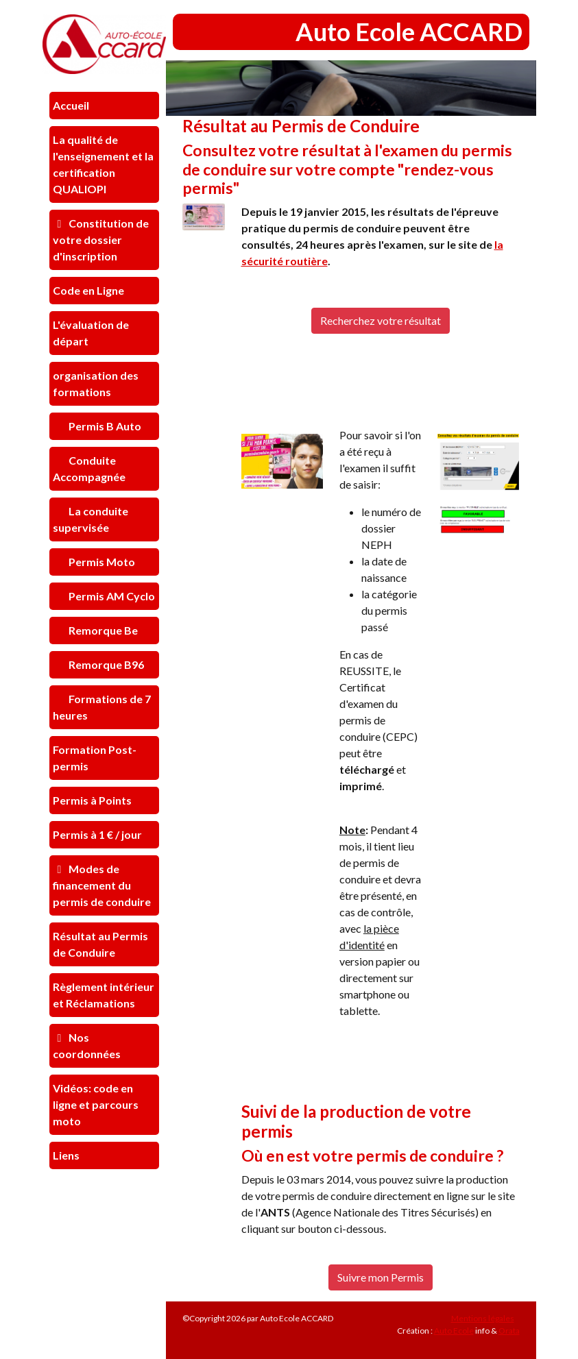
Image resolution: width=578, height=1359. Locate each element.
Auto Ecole (454, 1330)
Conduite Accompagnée (89, 468)
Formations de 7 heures (102, 707)
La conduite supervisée (90, 519)
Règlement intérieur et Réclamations (103, 994)
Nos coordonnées (87, 1045)
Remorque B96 (105, 664)
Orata (509, 1330)
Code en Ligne (88, 290)
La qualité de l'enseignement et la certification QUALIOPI (103, 164)
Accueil (71, 105)
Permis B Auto (104, 425)
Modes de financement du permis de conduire (102, 885)
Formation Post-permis (94, 757)
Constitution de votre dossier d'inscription (101, 239)
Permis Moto (101, 561)
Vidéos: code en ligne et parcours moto (96, 1104)
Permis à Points (92, 800)
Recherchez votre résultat (380, 320)
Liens (66, 1155)
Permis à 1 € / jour (97, 834)
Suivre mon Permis (380, 1277)
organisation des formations (96, 383)
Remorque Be (102, 630)
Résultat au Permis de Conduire (100, 944)
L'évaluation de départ (91, 332)
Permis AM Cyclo (111, 595)
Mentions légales (482, 1318)
